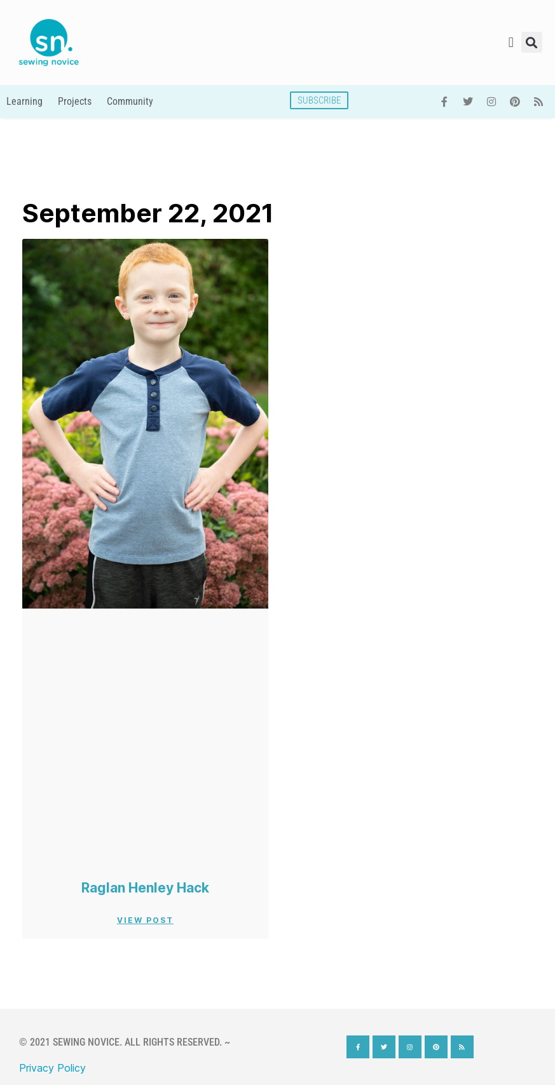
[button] (511, 42)
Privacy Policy (52, 1067)
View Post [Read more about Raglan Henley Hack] (145, 920)
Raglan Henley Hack (145, 888)
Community (130, 101)
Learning (24, 101)
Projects (75, 101)
